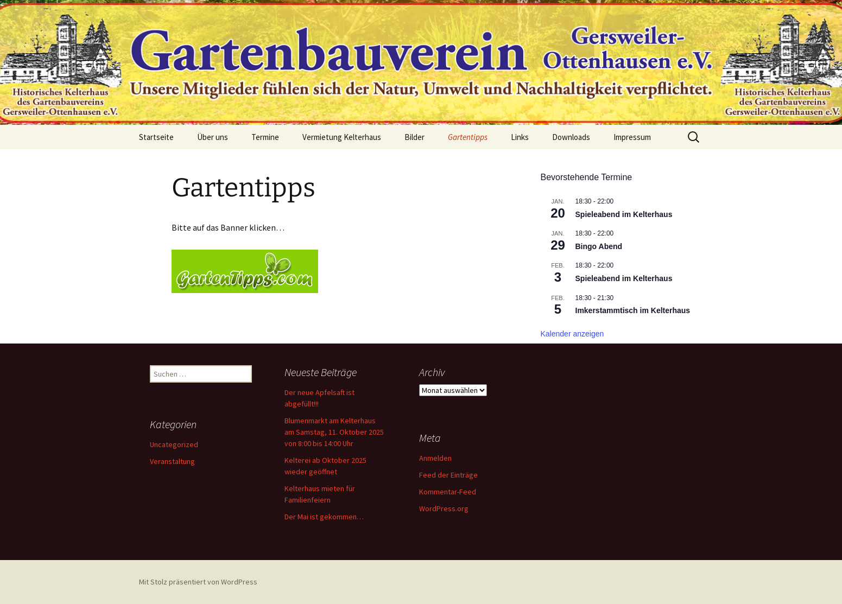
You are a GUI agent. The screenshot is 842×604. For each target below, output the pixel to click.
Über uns (212, 137)
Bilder (414, 137)
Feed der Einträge (448, 475)
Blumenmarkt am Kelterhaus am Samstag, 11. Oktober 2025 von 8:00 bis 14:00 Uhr (334, 432)
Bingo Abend (599, 246)
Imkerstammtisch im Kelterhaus (633, 310)
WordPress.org (444, 508)
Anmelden (435, 458)
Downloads (571, 137)
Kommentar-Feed (447, 492)
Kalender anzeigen (572, 333)
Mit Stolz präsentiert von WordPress (198, 582)
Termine (265, 137)
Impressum (632, 137)
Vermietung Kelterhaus (341, 137)
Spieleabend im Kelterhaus (624, 214)
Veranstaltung (172, 461)
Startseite (156, 137)
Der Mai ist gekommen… (324, 517)
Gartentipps (468, 137)
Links (520, 137)
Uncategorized (174, 444)
